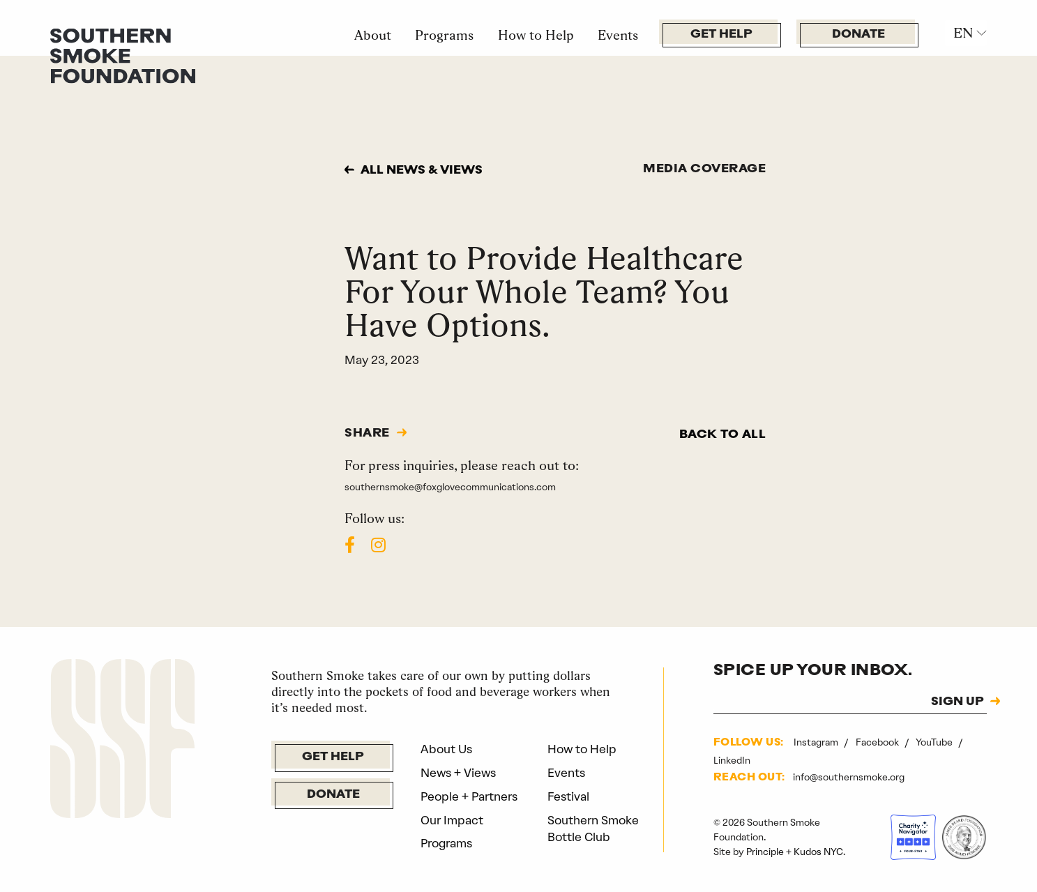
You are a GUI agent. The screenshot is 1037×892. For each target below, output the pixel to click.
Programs (444, 35)
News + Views (458, 773)
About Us (446, 749)
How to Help (536, 35)
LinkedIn (731, 760)
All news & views (422, 170)
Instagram (817, 742)
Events (618, 35)
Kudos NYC (818, 851)
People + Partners (469, 796)
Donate (858, 34)
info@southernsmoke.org (848, 777)
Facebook (878, 742)
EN (963, 32)
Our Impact (452, 820)
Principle (765, 851)
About (372, 35)
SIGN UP (957, 702)
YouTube (935, 742)
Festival (568, 796)
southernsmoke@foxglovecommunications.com (450, 486)
